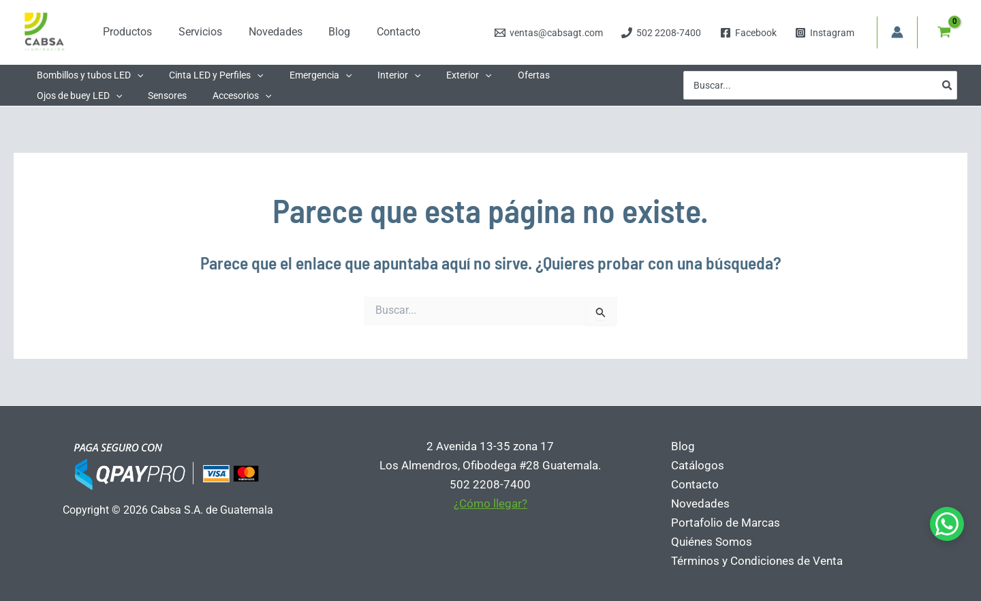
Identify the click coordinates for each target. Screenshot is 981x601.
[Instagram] (824, 32)
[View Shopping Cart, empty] (944, 32)
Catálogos (695, 465)
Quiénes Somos (709, 541)
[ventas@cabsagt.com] (549, 32)
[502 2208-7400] (661, 32)
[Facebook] (748, 32)
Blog (681, 446)
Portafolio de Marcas (723, 522)
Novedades (698, 503)
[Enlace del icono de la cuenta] (897, 32)
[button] (133, 75)
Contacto (693, 484)
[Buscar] (947, 85)
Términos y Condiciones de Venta (755, 561)
